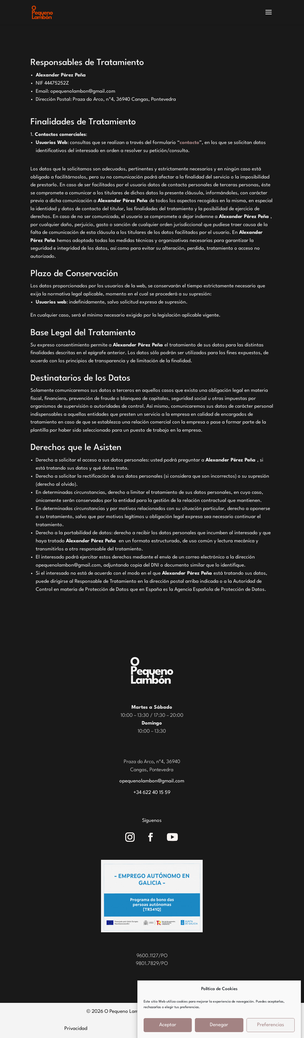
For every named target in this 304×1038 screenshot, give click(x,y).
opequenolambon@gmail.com (151, 781)
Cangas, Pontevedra (151, 769)
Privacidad (75, 1028)
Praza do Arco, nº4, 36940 (152, 761)
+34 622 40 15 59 (151, 792)
